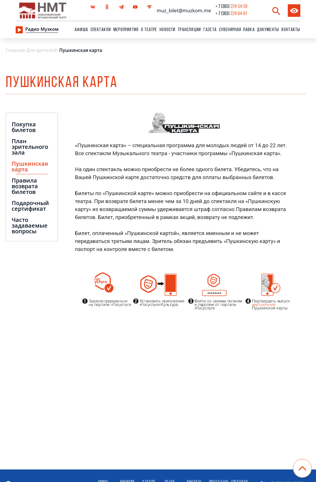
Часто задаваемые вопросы (30, 226)
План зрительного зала (30, 147)
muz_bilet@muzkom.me (182, 10)
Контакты (291, 29)
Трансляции (189, 29)
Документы (268, 29)
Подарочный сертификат (30, 206)
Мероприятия (125, 29)
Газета (210, 29)
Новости (167, 29)
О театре (149, 29)
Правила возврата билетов (25, 187)
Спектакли (101, 29)
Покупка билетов (24, 127)
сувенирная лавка (237, 29)
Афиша (81, 29)
